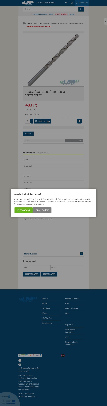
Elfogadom (23, 210)
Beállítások (42, 210)
